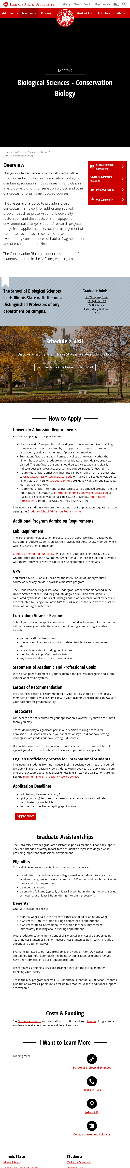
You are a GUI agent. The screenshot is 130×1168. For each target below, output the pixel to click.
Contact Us (96, 1136)
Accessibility (85, 1146)
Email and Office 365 (79, 1099)
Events (7, 1099)
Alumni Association (15, 1088)
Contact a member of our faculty (34, 428)
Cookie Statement (44, 1142)
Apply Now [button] (25, 690)
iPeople (71, 1093)
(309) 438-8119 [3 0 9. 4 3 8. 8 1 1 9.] (97, 176)
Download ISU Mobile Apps (20, 1072)
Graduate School (60, 355)
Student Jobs (75, 1043)
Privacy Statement (18, 1142)
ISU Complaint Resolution (59, 1146)
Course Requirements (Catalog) (101, 53)
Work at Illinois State (80, 1088)
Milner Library (12, 1037)
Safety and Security (15, 1066)
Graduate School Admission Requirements (54, 386)
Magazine (9, 1105)
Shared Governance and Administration (92, 1115)
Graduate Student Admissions (105, 41)
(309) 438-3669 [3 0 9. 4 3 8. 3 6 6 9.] (92, 964)
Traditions (9, 1111)
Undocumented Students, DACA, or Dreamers (96, 1060)
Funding (92, 896)
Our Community (104, 74)
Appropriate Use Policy (99, 1142)
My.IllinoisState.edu (79, 1037)
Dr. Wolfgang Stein (96, 172)
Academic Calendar (15, 1060)
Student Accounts (29, 896)
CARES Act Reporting (109, 1146)
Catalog (71, 1048)
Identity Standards (70, 1142)
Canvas (71, 1054)
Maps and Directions (16, 1048)
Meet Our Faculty (105, 64)
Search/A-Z (10, 1054)
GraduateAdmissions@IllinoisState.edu (48, 351)
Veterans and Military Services (86, 1066)
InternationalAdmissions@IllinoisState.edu (81, 367)
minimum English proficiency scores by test (50, 651)
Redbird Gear (11, 1093)
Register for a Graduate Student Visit (65, 242)
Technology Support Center (20, 1043)
